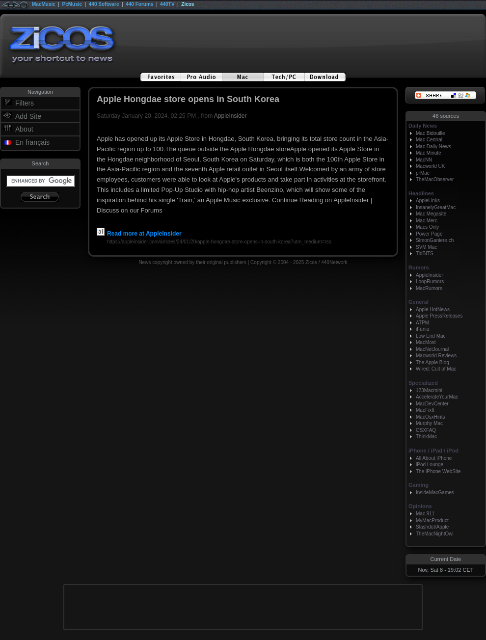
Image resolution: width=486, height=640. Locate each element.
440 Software (104, 4)
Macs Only (427, 227)
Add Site (28, 116)
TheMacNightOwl (435, 533)
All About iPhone (434, 458)
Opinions (420, 506)
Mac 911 (425, 513)
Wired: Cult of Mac (436, 369)
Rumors (418, 267)
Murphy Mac (429, 423)
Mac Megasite (431, 213)
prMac (423, 173)
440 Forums (139, 4)
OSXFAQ (426, 430)
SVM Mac (426, 247)
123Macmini (429, 390)
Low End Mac (431, 336)
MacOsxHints (430, 417)
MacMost (426, 342)
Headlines (421, 193)
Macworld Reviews (436, 355)
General (418, 302)
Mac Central (429, 139)
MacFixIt (425, 410)
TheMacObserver (435, 179)
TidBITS (424, 253)
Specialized (423, 383)
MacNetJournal (432, 349)
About (24, 129)
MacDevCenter (432, 403)
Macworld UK (430, 166)
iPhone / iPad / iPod (433, 450)
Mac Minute (428, 153)
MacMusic (43, 4)
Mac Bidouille (430, 133)
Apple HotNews (433, 309)
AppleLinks (428, 200)
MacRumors (429, 288)
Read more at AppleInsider (139, 233)
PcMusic (72, 4)
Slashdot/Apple (432, 527)
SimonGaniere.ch (435, 240)
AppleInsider (230, 115)
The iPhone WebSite (438, 471)
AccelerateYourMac (437, 397)
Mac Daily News (433, 146)
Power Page (429, 234)
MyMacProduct (432, 520)
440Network (334, 262)
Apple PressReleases (439, 316)
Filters (24, 103)
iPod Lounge (429, 464)
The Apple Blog (432, 362)
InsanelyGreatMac (436, 207)
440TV (167, 4)
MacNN (424, 159)
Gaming (418, 485)
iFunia (422, 329)
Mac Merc (426, 220)
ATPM (422, 322)
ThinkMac (426, 436)
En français (32, 142)
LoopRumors (430, 281)
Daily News (422, 126)
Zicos (187, 4)
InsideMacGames (435, 492)
